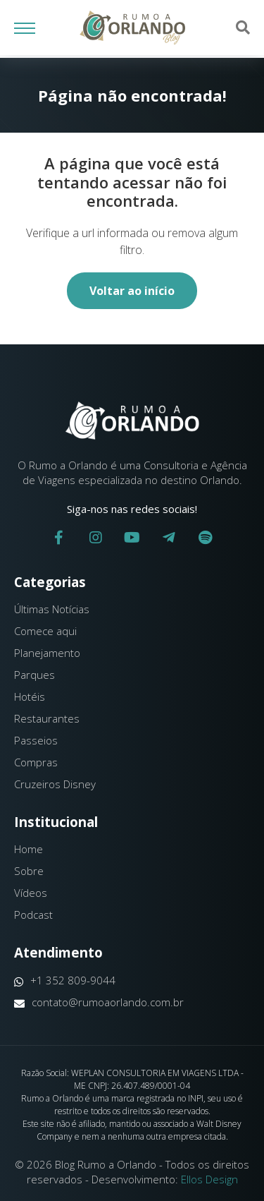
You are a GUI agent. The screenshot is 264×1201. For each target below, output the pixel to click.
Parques (34, 675)
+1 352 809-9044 (64, 980)
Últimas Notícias (51, 609)
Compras (36, 762)
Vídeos (30, 893)
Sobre (29, 871)
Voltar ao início (132, 290)
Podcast (33, 914)
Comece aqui (45, 631)
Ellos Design (209, 1179)
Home (28, 849)
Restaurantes (47, 718)
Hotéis (29, 696)
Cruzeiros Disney (55, 784)
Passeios (36, 740)
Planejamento (47, 653)
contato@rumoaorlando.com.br (99, 1002)
